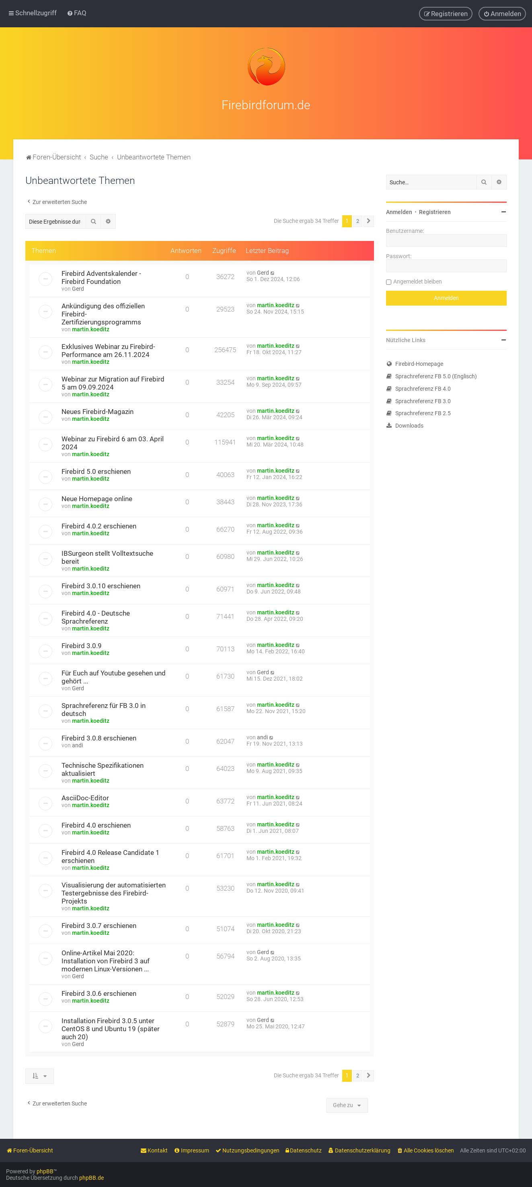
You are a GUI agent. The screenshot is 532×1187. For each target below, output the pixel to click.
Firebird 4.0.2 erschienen (99, 525)
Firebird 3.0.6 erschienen (99, 993)
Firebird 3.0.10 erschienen (101, 585)
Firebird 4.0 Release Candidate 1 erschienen (111, 856)
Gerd (78, 288)
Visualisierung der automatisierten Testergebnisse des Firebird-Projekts (114, 892)
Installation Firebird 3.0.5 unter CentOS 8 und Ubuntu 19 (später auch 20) (111, 1028)
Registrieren (435, 211)
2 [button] (357, 220)
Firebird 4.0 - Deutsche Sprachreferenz (96, 616)
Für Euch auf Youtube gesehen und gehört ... (114, 676)
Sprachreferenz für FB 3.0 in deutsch (104, 709)
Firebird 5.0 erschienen (96, 471)
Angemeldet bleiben (417, 280)
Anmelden (399, 211)
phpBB (45, 1171)
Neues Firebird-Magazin (98, 411)
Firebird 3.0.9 (82, 645)
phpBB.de (91, 1178)
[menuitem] (76, 13)
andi (77, 744)
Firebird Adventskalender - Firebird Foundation (101, 277)
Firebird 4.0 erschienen (96, 824)
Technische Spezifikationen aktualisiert (103, 769)
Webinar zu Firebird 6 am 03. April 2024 (113, 442)
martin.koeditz (90, 328)
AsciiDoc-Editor (85, 797)
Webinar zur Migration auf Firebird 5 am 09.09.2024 (113, 382)
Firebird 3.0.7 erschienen (99, 925)
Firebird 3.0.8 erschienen (99, 737)
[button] (369, 220)
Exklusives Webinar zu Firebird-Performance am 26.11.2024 (108, 350)
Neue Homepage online (97, 498)
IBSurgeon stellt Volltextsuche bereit (107, 557)
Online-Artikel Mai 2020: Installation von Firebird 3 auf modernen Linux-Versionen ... (106, 960)
